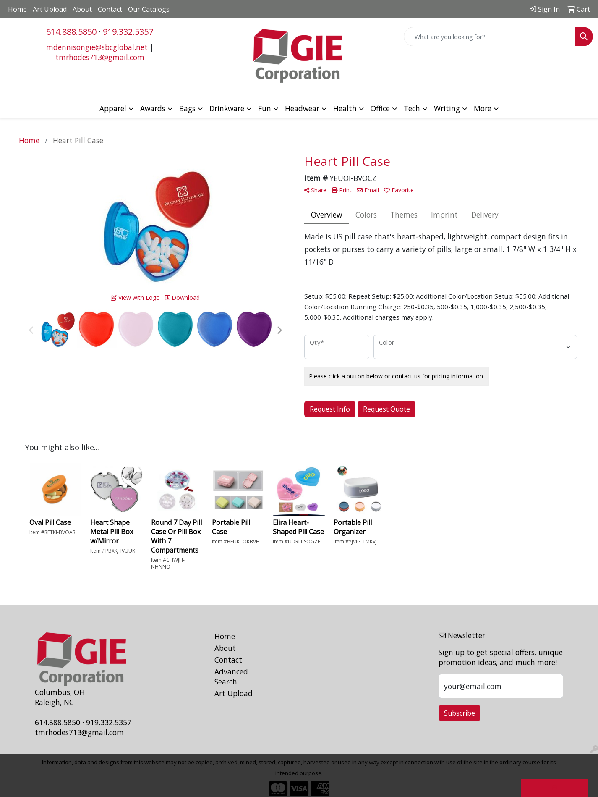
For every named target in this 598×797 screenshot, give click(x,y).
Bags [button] (187, 108)
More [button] (482, 108)
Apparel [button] (112, 108)
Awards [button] (152, 108)
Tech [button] (412, 108)
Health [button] (345, 108)
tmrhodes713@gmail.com (99, 57)
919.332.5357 (128, 31)
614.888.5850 (71, 31)
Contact (110, 9)
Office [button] (380, 108)
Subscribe (459, 713)
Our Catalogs (149, 9)
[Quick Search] (489, 36)
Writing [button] (447, 108)
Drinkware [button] (226, 108)
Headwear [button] (302, 108)
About (82, 9)
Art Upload (50, 9)
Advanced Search (231, 676)
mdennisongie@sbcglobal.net (97, 47)
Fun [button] (264, 108)
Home (17, 9)
